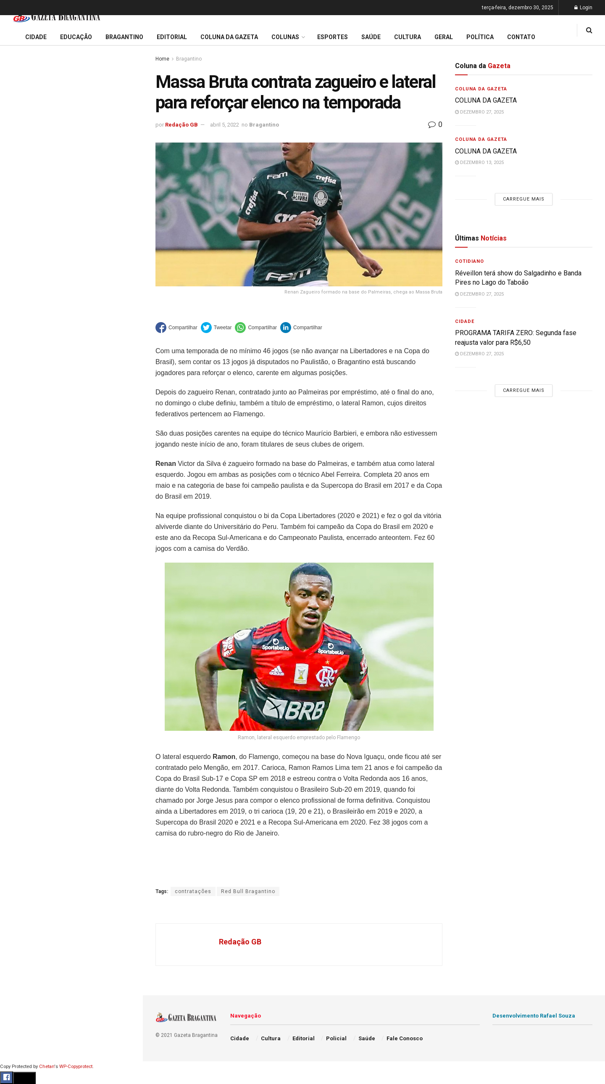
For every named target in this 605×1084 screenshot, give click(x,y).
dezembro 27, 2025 (479, 112)
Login (583, 8)
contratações (193, 891)
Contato (521, 37)
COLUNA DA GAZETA (486, 100)
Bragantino (23, 328)
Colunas (285, 37)
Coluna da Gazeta (33, 312)
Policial (19, 376)
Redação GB (181, 125)
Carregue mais (71, 197)
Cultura (18, 360)
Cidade (18, 264)
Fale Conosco (27, 440)
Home (162, 59)
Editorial (20, 296)
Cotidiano (469, 261)
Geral (16, 424)
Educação (22, 280)
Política (19, 392)
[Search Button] (125, 503)
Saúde (17, 408)
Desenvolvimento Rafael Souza (533, 1016)
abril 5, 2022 (224, 125)
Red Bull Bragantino (248, 891)
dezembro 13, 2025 (479, 162)
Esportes (21, 344)
